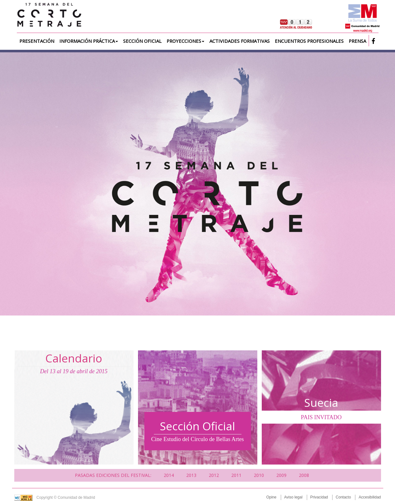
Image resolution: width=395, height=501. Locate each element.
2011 (236, 475)
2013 (191, 475)
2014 (169, 475)
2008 (304, 475)
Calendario (73, 358)
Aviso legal (293, 497)
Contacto (343, 497)
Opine (271, 497)
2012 (214, 475)
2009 (281, 475)
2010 (259, 475)
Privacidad (319, 497)
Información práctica (88, 41)
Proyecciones (185, 41)
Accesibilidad (370, 497)
